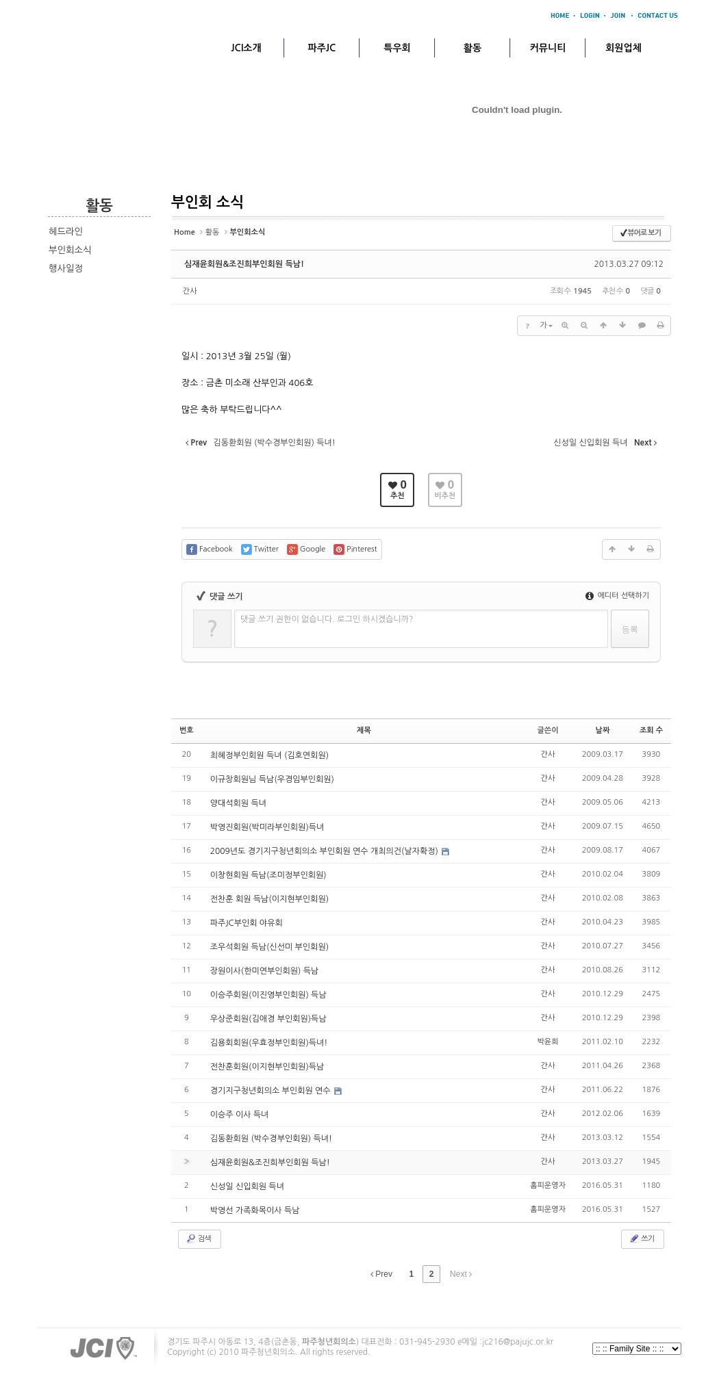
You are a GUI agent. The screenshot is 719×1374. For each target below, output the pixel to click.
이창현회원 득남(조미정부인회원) (268, 875)
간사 (190, 291)
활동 (472, 48)
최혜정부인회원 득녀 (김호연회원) (269, 755)
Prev (381, 1274)
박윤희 (548, 1042)
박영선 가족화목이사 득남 (255, 1210)
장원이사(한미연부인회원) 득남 (264, 971)
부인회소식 (70, 250)
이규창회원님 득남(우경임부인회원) (272, 779)
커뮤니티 (548, 48)
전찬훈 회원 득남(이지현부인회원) (269, 899)
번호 (186, 730)
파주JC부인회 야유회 (246, 923)
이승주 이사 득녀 (239, 1115)
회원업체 (623, 48)
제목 (364, 730)
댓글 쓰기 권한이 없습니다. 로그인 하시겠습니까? (327, 619)
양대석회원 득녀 (238, 803)
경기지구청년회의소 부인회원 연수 (271, 1091)
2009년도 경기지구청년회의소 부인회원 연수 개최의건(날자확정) (325, 851)
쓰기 (641, 1238)
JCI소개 (246, 48)
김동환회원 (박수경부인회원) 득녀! (271, 1139)
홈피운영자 (548, 1185)
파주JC (322, 48)
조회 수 (651, 730)
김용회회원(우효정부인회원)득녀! (269, 1043)
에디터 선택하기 (617, 595)
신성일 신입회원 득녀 (247, 1186)
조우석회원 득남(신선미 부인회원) (269, 947)
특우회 (396, 48)
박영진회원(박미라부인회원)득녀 (267, 827)
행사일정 (66, 268)
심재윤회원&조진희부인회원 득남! (244, 264)
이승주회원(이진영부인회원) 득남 (268, 995)
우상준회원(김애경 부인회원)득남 (268, 1019)
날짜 (603, 730)
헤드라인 (66, 231)
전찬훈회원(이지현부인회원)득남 (267, 1067)
